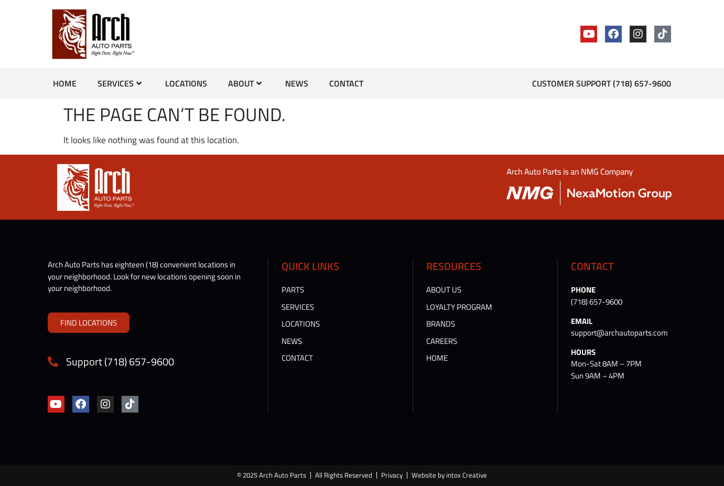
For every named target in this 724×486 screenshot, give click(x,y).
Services (120, 83)
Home (65, 83)
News (296, 83)
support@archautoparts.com (619, 333)
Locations (186, 83)
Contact (346, 83)
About (245, 83)
